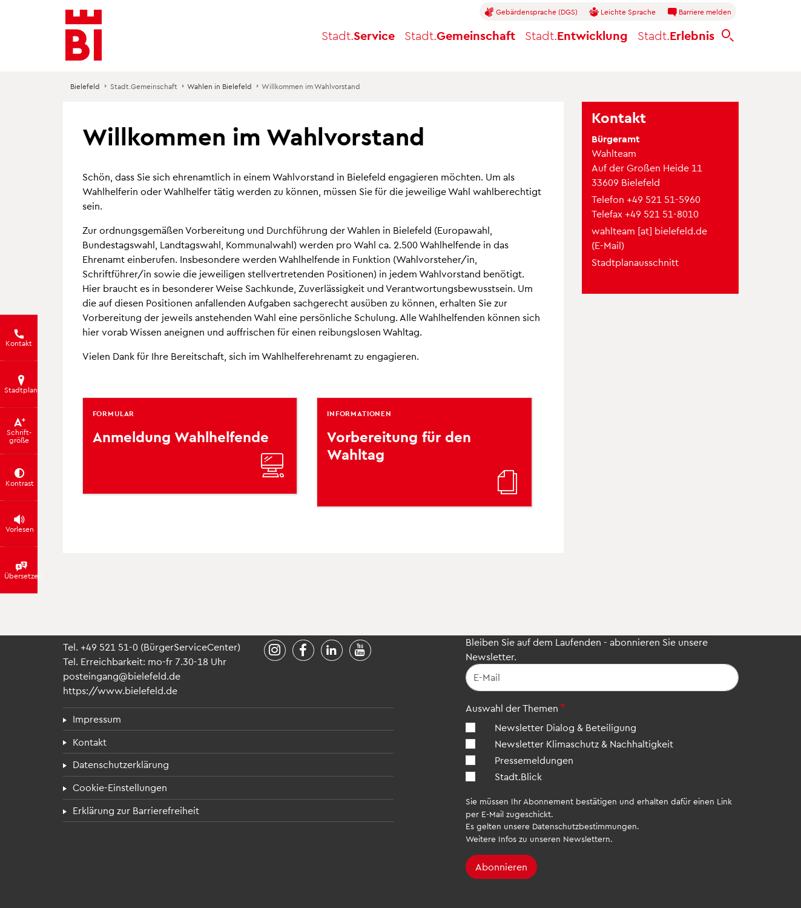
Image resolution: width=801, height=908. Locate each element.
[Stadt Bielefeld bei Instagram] (275, 650)
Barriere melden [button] (699, 12)
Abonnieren (501, 866)
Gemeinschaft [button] (459, 35)
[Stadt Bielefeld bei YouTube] (360, 650)
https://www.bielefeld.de (120, 690)
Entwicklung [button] (576, 35)
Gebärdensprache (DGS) (531, 12)
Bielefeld (85, 86)
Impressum (97, 718)
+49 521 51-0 (109, 646)
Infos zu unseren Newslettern (554, 838)
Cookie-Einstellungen (120, 787)
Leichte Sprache (622, 12)
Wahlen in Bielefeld (219, 86)
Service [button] (358, 35)
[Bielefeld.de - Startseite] (83, 35)
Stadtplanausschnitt (635, 262)
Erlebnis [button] (676, 35)
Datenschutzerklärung (121, 764)
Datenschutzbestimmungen (584, 826)
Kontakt (90, 741)
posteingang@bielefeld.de (121, 675)
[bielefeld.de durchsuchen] (727, 35)
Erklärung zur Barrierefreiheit (136, 810)
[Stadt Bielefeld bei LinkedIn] (332, 650)
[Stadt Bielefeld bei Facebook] (303, 650)
